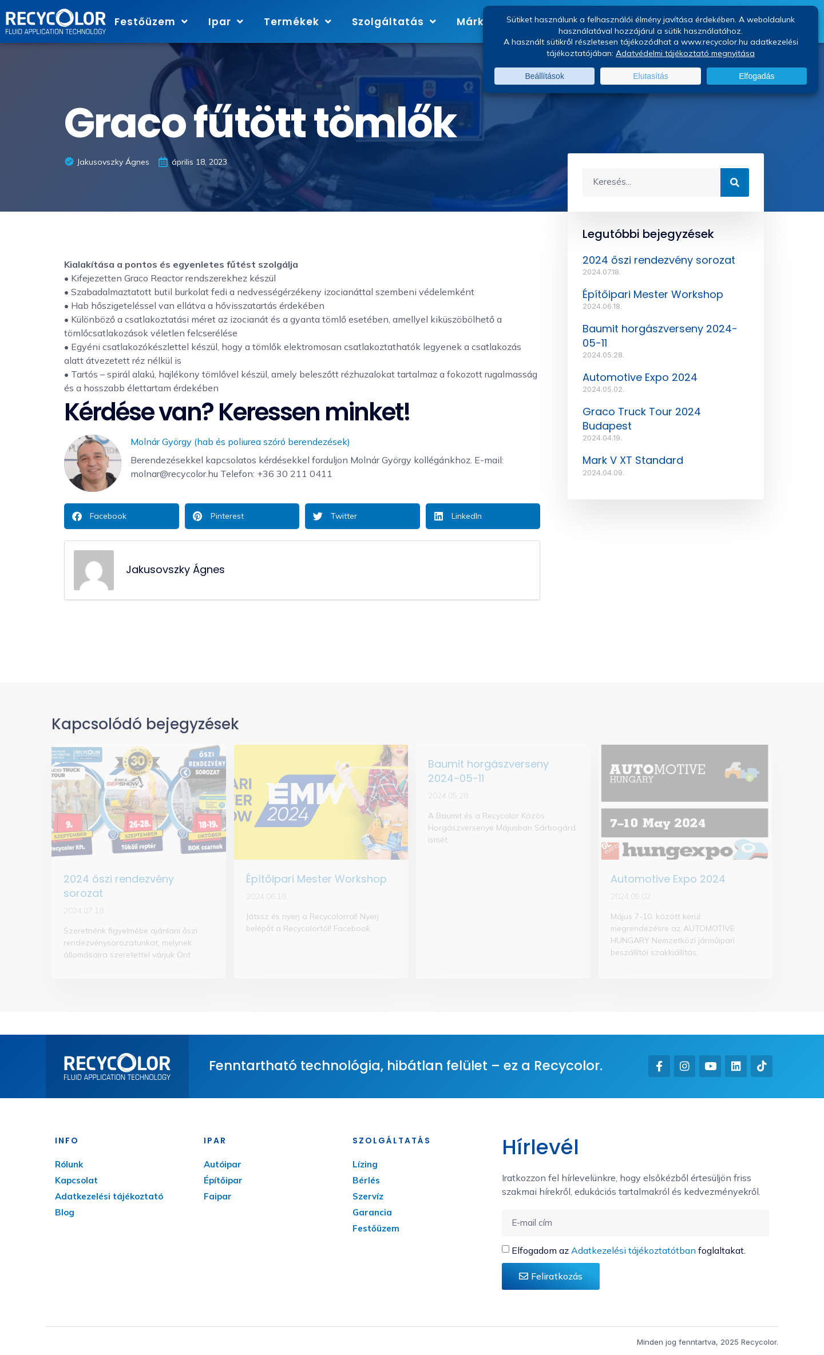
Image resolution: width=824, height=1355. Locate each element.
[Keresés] (734, 182)
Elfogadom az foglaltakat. (629, 1250)
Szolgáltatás (394, 21)
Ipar (226, 21)
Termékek (298, 21)
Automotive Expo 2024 (640, 377)
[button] (121, 516)
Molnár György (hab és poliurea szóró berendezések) (240, 441)
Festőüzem (151, 21)
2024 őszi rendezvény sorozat (659, 260)
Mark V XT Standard (633, 460)
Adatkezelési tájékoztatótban (633, 1250)
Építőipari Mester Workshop (653, 294)
